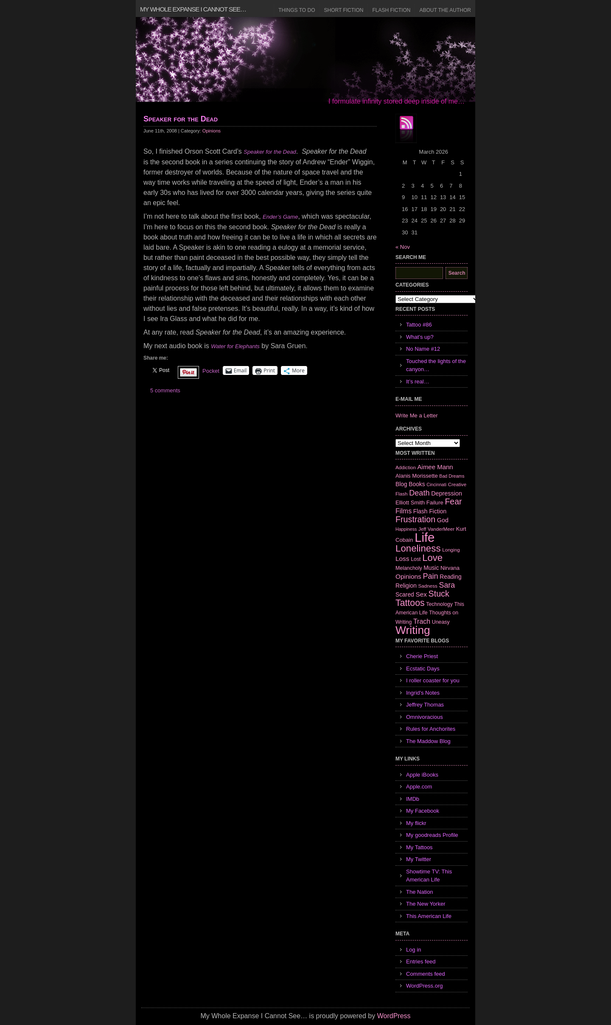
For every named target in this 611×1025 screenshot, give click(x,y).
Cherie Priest (422, 656)
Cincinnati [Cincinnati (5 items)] (436, 484)
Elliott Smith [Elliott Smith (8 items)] (410, 502)
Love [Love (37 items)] (432, 557)
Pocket (210, 371)
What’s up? (420, 337)
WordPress (394, 1015)
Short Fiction (344, 10)
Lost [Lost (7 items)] (415, 559)
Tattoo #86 (419, 324)
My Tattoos (419, 847)
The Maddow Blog (428, 741)
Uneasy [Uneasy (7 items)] (441, 622)
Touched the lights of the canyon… (436, 365)
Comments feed (425, 974)
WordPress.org (424, 986)
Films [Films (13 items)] (403, 511)
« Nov (402, 247)
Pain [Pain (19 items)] (430, 576)
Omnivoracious (424, 717)
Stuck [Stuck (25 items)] (439, 593)
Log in (413, 949)
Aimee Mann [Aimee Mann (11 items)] (435, 466)
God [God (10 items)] (442, 520)
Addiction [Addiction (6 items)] (405, 467)
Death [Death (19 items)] (419, 493)
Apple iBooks (422, 775)
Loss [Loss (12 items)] (402, 558)
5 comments (165, 390)
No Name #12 (423, 349)
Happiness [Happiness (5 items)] (406, 529)
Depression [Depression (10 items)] (446, 493)
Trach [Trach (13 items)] (421, 621)
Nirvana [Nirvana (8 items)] (450, 568)
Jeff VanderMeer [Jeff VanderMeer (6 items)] (436, 529)
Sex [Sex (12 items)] (421, 594)
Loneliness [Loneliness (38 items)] (418, 548)
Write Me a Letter (416, 415)
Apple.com (419, 786)
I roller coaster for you (433, 680)
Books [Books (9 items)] (417, 484)
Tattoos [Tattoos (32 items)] (410, 603)
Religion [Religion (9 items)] (406, 585)
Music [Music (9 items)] (431, 567)
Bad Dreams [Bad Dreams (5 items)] (451, 476)
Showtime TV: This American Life (429, 875)
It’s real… (417, 381)
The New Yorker (426, 904)
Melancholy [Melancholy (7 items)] (408, 568)
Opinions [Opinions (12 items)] (408, 576)
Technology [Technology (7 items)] (439, 604)
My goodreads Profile (432, 835)
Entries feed (420, 961)
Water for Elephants (235, 346)
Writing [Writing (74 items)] (412, 630)
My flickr (416, 823)
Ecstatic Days (423, 668)
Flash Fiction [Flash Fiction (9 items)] (429, 511)
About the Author (445, 10)
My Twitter (418, 859)
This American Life (428, 916)
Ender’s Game (280, 217)
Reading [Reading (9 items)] (450, 576)
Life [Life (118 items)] (424, 537)
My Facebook (422, 811)
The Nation (419, 892)
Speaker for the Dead (180, 119)
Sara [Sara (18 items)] (447, 585)
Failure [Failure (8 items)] (434, 502)
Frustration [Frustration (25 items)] (415, 519)
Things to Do (296, 10)
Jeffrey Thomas (425, 704)
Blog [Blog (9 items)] (401, 484)
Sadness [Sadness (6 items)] (427, 586)
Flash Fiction (391, 10)
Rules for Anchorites (430, 729)
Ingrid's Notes (423, 693)
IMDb (412, 799)
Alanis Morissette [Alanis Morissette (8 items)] (416, 476)
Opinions (211, 130)
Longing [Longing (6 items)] (451, 549)
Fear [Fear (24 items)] (453, 501)
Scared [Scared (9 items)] (404, 594)
